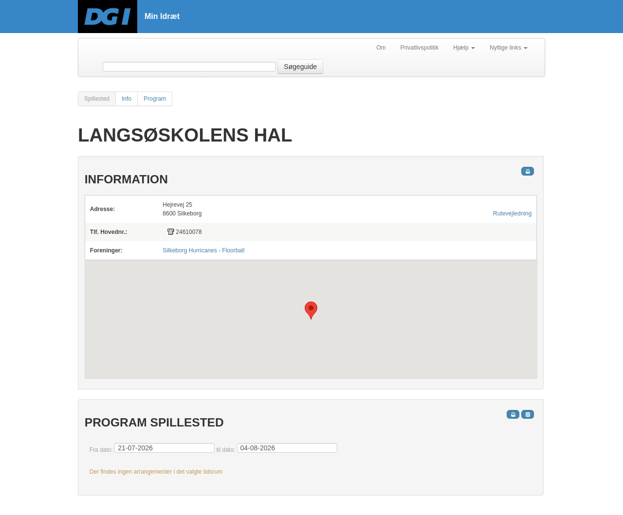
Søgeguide (300, 67)
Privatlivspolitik (420, 47)
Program (155, 98)
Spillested (97, 98)
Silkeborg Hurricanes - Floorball (203, 250)
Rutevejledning (512, 213)
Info (126, 98)
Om (380, 47)
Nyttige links (509, 47)
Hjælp (464, 47)
